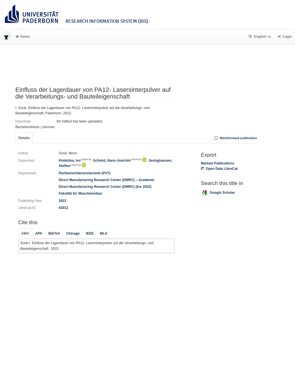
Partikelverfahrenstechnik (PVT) (85, 173)
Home (22, 37)
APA (38, 233)
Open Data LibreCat (219, 169)
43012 (63, 208)
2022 (62, 201)
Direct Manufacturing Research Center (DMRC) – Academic (107, 180)
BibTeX (54, 233)
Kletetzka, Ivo (75, 160)
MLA (103, 233)
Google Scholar (218, 193)
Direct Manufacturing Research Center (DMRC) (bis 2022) (105, 187)
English (260, 37)
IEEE (90, 233)
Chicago (73, 233)
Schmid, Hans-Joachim (117, 160)
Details (24, 138)
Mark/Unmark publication (235, 138)
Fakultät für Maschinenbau (80, 193)
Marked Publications (217, 163)
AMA (25, 233)
